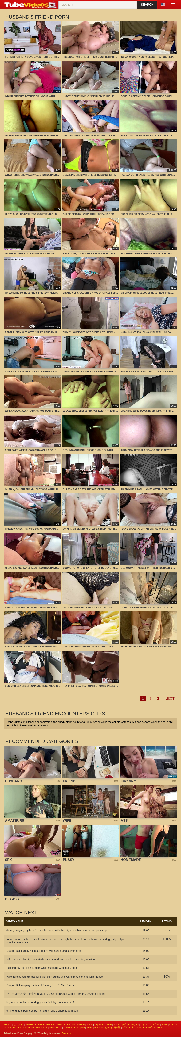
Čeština (158, 1027)
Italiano (81, 1024)
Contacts (66, 1033)
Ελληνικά (147, 1027)
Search (147, 4)
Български (79, 1027)
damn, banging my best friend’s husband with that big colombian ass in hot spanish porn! (58, 930)
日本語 (117, 1027)
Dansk (138, 1027)
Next (169, 698)
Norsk (89, 1027)
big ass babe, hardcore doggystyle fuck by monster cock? (40, 1002)
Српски (173, 1024)
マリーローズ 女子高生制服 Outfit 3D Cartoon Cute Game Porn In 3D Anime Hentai (55, 993)
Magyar (7, 1024)
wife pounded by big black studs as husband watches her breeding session (50, 959)
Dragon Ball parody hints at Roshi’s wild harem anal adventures (43, 950)
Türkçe (108, 1024)
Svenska (60, 1024)
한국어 (108, 1027)
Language (163, 4)
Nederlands (41, 1027)
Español (98, 1024)
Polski (164, 1024)
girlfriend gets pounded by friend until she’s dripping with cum (42, 1010)
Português (133, 1024)
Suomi (116, 1024)
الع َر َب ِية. (18, 1024)
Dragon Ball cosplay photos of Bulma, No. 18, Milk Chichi (40, 985)
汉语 (124, 1024)
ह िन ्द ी (127, 1027)
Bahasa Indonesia (35, 1024)
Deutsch (67, 1027)
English (144, 1024)
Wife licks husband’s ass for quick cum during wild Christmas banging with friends (54, 976)
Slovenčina (10, 1027)
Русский (71, 1024)
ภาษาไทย (154, 1024)
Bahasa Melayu (26, 1027)
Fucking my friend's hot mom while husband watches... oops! (42, 967)
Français (98, 1027)
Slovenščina (55, 1027)
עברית (89, 1024)
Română (50, 1024)
